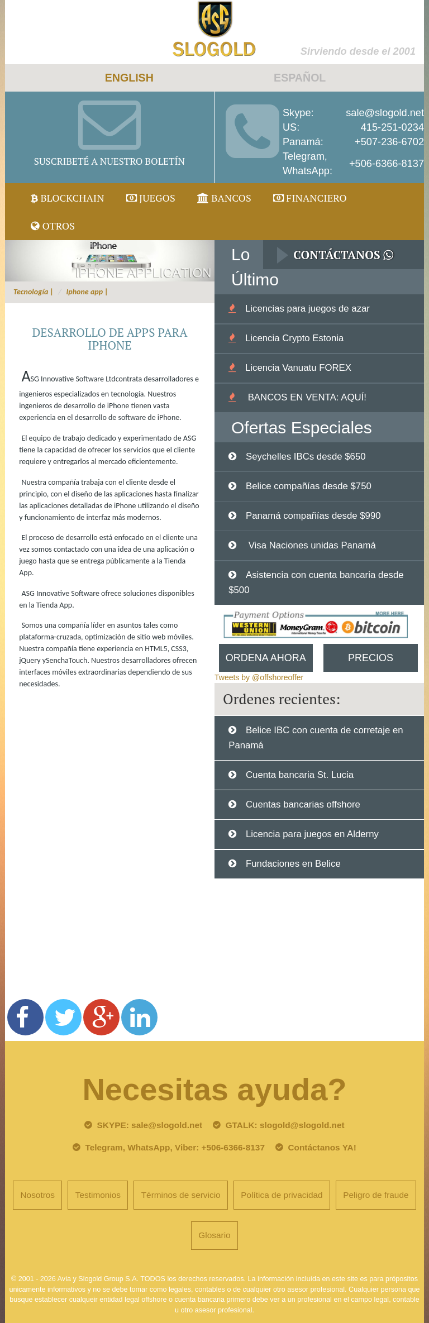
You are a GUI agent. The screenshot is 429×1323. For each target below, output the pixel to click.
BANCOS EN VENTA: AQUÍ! (305, 397)
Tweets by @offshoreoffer (258, 677)
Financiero (310, 197)
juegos (150, 197)
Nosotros (37, 1195)
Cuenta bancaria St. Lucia (300, 775)
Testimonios (98, 1195)
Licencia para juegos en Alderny (312, 834)
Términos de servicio (181, 1195)
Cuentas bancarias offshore (303, 804)
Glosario (214, 1235)
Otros (53, 225)
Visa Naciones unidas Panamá (311, 545)
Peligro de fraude (375, 1195)
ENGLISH (129, 77)
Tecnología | (33, 292)
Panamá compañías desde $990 (313, 515)
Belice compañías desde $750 (308, 486)
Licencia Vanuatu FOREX (298, 367)
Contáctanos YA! (322, 1147)
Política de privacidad (281, 1195)
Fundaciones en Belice (293, 863)
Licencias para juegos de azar (307, 308)
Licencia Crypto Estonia (294, 338)
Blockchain (67, 197)
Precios (370, 657)
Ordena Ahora (266, 657)
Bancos (224, 197)
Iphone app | (87, 292)
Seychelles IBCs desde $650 (306, 456)
